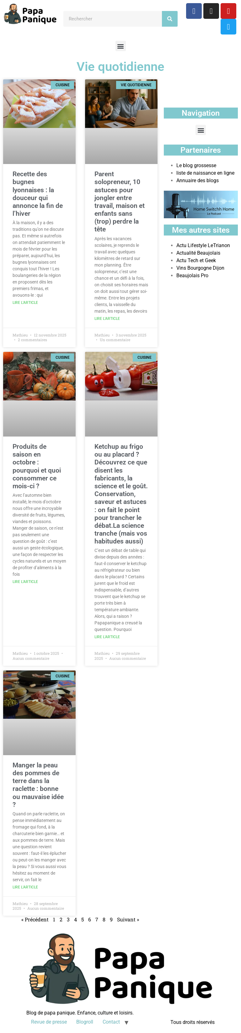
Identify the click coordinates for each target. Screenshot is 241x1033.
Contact (111, 1022)
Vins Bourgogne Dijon (200, 268)
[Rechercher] (170, 19)
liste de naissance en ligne (205, 173)
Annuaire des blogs (197, 180)
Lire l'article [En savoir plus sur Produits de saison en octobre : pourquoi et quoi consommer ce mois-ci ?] (25, 582)
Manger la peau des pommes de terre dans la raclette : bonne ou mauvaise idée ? (38, 784)
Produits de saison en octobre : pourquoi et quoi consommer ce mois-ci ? (37, 466)
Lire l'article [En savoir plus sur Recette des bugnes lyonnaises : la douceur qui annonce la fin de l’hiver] (25, 302)
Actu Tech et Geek (196, 260)
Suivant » (128, 919)
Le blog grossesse (196, 165)
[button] (120, 46)
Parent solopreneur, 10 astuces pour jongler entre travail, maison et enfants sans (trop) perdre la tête (119, 201)
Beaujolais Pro (192, 275)
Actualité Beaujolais (198, 253)
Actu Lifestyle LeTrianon (203, 245)
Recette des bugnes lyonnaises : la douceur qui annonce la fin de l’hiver (38, 193)
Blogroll (84, 1022)
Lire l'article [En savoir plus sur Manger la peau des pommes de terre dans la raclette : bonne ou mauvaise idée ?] (25, 887)
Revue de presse (49, 1022)
